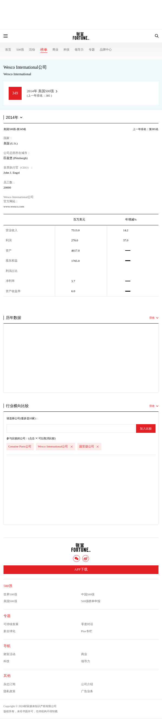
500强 (20, 49)
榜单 (43, 50)
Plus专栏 (86, 631)
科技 (67, 49)
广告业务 (87, 691)
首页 (8, 49)
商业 (55, 49)
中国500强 (88, 594)
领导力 (79, 49)
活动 (32, 49)
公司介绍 (87, 684)
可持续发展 (11, 624)
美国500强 (10, 601)
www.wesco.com (14, 206)
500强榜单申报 (91, 601)
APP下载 (81, 569)
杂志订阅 (9, 684)
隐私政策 (9, 691)
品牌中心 (106, 49)
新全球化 (9, 631)
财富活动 (9, 654)
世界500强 (10, 594)
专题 (92, 49)
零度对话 (87, 624)
